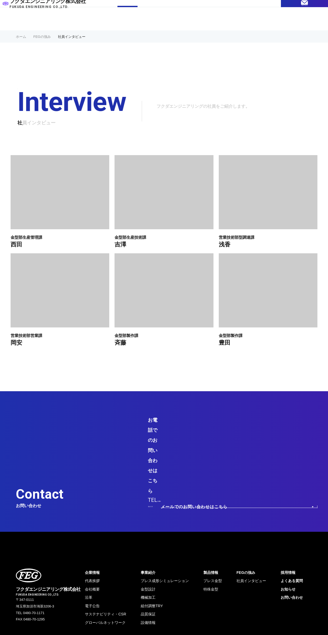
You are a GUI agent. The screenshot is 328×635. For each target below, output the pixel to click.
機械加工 (148, 534)
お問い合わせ (292, 534)
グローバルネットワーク (105, 559)
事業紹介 (154, 19)
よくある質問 (208, 19)
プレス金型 (212, 517)
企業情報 (237, 19)
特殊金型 (210, 526)
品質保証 (148, 550)
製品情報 (179, 19)
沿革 (88, 534)
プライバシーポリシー (34, 591)
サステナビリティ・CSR (105, 550)
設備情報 (148, 559)
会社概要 (92, 526)
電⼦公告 (92, 542)
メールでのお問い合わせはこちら (271, 436)
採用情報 (262, 19)
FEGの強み (127, 19)
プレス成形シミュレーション (165, 517)
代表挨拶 (92, 517)
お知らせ (288, 526)
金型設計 (148, 526)
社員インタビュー (251, 517)
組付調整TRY (152, 542)
